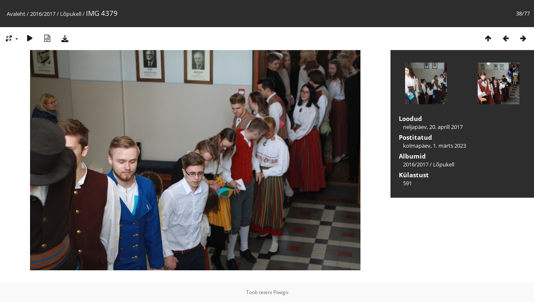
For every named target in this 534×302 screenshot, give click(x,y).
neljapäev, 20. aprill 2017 (433, 127)
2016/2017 (42, 14)
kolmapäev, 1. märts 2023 (434, 145)
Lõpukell (70, 14)
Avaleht (16, 14)
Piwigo (280, 292)
